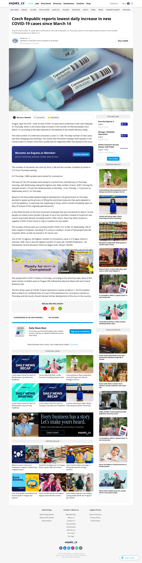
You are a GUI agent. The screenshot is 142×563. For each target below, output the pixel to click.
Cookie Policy (95, 521)
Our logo (71, 536)
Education (76, 10)
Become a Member (81, 154)
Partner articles (53, 441)
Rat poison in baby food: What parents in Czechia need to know (113, 243)
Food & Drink (44, 10)
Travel (100, 10)
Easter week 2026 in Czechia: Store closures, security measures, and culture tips (112, 385)
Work (93, 10)
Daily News (14, 10)
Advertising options (47, 514)
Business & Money (113, 10)
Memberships (71, 514)
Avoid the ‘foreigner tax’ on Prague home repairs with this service (52, 466)
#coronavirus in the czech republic (28, 317)
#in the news (54, 317)
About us (71, 518)
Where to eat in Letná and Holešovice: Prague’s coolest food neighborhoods (24, 467)
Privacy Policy (95, 518)
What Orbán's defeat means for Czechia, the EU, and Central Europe (112, 492)
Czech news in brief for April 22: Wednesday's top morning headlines (24, 405)
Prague (24, 10)
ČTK (29, 38)
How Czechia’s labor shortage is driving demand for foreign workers (78, 467)
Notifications (53, 117)
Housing (65, 10)
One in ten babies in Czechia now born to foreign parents (113, 465)
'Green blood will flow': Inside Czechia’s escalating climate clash (51, 376)
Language (126, 10)
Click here (74, 344)
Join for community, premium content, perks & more (36, 157)
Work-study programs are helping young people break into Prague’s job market (79, 495)
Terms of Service (95, 514)
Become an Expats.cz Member (35, 153)
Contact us (71, 521)
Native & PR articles (47, 518)
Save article (39, 117)
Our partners (71, 524)
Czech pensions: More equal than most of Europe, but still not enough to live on (78, 377)
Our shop (71, 533)
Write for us (71, 530)
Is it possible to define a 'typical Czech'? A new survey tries (113, 296)
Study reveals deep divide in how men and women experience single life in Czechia (112, 357)
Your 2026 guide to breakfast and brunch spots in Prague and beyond (24, 495)
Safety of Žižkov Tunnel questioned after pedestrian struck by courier (112, 413)
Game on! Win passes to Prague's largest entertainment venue (51, 494)
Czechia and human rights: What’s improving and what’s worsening (78, 404)
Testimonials (71, 527)
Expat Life (56, 10)
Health (85, 10)
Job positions (47, 521)
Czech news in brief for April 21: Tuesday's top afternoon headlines (52, 404)
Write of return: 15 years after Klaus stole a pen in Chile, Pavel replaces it (113, 270)
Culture (33, 10)
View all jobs (113, 159)
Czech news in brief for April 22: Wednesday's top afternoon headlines (24, 377)
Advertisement (88, 248)
